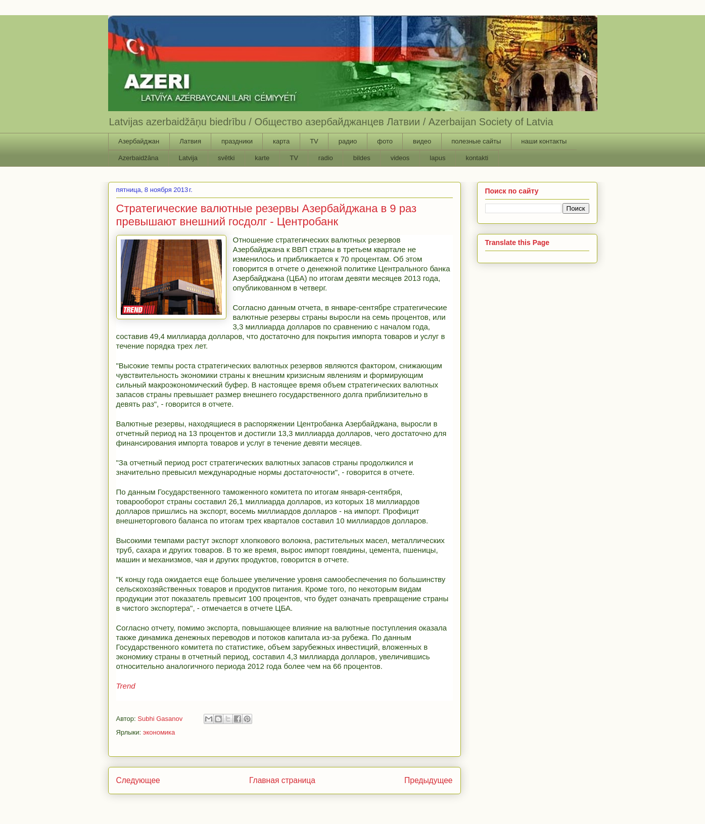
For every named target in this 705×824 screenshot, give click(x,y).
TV (314, 141)
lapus (437, 158)
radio (325, 158)
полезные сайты (476, 141)
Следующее (138, 780)
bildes (361, 158)
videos (400, 158)
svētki (226, 158)
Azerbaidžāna (138, 158)
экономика (159, 732)
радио (348, 141)
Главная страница (282, 780)
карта (281, 141)
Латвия (190, 141)
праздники (237, 141)
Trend (125, 686)
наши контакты (544, 141)
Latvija (188, 158)
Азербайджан (138, 141)
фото (385, 141)
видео (422, 141)
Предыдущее (428, 780)
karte (262, 158)
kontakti (476, 158)
